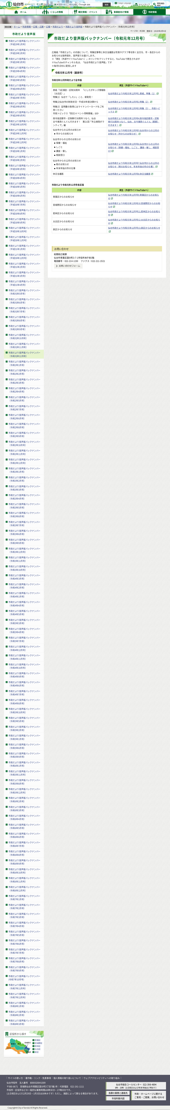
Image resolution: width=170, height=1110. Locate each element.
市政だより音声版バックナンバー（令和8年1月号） (24, 1004)
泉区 (37, 1052)
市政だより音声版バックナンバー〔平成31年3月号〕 (24, 274)
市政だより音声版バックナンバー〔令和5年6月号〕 (24, 746)
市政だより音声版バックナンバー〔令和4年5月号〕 (24, 612)
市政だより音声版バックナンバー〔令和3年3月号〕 (24, 488)
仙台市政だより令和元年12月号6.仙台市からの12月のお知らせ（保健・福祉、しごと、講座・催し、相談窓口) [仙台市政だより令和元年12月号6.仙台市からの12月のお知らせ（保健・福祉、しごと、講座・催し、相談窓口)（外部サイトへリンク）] (133, 147)
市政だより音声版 (73, 26)
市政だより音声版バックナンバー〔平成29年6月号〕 (24, 87)
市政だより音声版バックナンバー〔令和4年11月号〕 (24, 657)
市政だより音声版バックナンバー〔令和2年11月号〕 (24, 452)
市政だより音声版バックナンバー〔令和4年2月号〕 (24, 586)
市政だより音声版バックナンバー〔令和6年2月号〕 (24, 799)
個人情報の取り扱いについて (67, 1078)
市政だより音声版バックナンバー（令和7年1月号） (24, 897)
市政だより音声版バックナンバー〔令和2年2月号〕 (24, 372)
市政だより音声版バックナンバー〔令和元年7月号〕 (24, 310)
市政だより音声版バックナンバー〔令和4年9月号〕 (24, 675)
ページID (106, 11)
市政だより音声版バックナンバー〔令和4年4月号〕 (24, 603)
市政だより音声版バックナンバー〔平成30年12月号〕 (24, 256)
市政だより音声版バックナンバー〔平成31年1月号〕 (24, 247)
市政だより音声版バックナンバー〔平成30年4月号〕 (24, 176)
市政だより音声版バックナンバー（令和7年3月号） (24, 915)
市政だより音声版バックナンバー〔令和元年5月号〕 (24, 292)
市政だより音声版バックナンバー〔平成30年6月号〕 (24, 194)
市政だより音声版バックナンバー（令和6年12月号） (24, 888)
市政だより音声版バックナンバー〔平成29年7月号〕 (24, 96)
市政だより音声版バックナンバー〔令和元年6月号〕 (24, 301)
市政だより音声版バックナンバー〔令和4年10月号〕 (24, 666)
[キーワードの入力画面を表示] (89, 11)
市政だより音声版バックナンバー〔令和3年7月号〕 (24, 523)
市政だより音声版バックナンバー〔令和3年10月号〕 (24, 568)
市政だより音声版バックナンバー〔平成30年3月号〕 (24, 167)
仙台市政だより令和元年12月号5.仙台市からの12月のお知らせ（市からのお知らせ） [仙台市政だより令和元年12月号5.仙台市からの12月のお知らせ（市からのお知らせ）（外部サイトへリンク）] (133, 132)
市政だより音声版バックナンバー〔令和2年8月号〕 (24, 425)
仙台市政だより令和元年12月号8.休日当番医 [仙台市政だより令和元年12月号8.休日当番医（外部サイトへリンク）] (129, 173)
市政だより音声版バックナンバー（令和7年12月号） (24, 995)
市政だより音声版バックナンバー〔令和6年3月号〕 (24, 808)
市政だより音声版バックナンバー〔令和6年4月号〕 (24, 817)
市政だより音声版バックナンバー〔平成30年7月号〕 (24, 203)
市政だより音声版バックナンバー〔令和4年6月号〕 (24, 684)
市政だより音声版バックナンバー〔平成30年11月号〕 (24, 238)
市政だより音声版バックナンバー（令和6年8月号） (24, 853)
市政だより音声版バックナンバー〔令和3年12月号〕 (24, 550)
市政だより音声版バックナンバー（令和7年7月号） (24, 951)
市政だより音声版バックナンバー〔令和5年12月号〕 (24, 790)
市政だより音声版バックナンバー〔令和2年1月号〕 (24, 363)
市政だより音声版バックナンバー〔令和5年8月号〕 (24, 781)
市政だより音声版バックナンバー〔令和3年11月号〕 (24, 559)
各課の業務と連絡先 (118, 1092)
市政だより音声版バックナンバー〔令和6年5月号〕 (24, 826)
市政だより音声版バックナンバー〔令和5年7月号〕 (24, 639)
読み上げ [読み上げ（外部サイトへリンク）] (109, 3)
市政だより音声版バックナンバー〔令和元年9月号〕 (24, 327)
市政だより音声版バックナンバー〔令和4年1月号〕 (24, 595)
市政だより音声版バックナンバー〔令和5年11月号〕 (24, 773)
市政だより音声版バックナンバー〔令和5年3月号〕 (24, 621)
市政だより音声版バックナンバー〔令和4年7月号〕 (24, 692)
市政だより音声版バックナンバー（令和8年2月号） (24, 1013)
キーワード (94, 11)
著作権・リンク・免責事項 (38, 1078)
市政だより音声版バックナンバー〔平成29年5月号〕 (24, 78)
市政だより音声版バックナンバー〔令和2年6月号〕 (24, 416)
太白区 (38, 1049)
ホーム (17, 26)
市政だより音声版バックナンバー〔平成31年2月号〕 (24, 265)
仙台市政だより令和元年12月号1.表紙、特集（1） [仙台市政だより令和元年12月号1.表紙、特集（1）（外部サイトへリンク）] (132, 93)
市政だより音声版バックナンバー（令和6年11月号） (24, 880)
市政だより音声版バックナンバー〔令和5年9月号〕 (24, 755)
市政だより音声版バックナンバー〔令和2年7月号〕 (24, 407)
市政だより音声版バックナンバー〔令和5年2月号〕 (24, 728)
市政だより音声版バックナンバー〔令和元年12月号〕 (24, 354)
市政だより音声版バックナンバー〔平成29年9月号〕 (24, 114)
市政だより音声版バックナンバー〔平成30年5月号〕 (24, 185)
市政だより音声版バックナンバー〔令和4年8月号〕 (24, 701)
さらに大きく (138, 7)
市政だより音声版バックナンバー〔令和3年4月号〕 (24, 496)
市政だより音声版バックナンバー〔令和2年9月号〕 (24, 434)
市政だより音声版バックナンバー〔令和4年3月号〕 (24, 577)
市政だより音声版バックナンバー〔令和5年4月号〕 (24, 630)
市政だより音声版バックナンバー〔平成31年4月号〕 (24, 283)
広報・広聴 (38, 26)
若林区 (38, 1046)
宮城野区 (38, 1043)
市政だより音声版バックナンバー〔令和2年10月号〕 (24, 443)
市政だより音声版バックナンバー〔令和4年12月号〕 (24, 648)
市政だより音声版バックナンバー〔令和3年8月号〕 (24, 514)
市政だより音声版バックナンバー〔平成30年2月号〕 (24, 158)
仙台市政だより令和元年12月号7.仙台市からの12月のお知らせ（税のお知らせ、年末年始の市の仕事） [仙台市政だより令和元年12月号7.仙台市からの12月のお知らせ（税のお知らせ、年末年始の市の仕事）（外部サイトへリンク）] (133, 164)
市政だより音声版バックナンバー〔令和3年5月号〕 (24, 505)
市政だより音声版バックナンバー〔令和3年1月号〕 (24, 470)
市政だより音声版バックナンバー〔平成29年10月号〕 (24, 122)
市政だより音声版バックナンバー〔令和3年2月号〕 (24, 479)
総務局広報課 (60, 254)
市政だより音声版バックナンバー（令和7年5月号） (24, 933)
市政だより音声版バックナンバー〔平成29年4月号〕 (24, 69)
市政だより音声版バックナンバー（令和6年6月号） (24, 835)
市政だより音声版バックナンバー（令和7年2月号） (24, 906)
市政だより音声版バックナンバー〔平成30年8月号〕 (24, 211)
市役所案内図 (118, 1098)
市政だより (57, 26)
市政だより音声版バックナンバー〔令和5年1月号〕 (24, 737)
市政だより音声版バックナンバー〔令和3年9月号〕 (24, 541)
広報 (48, 26)
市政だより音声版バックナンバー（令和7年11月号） (24, 986)
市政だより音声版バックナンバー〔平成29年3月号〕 (24, 60)
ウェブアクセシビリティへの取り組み (102, 1078)
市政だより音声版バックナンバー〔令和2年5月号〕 (24, 399)
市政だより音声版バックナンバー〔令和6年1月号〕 (24, 764)
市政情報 (26, 26)
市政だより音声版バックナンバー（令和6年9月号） (24, 862)
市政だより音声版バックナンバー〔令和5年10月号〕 (24, 710)
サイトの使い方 (15, 1078)
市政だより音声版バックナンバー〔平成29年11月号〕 (24, 131)
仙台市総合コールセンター (129, 1084)
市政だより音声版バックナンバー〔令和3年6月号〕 (24, 532)
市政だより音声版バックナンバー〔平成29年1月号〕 (24, 42)
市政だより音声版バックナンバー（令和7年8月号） (24, 960)
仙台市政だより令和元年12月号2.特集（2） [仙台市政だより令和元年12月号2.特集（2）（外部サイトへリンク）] (129, 101)
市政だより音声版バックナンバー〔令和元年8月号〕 (24, 318)
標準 (132, 3)
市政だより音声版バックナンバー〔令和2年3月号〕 (24, 381)
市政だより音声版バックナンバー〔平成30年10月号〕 (24, 229)
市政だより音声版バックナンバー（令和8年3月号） (24, 1022)
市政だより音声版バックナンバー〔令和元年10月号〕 (24, 336)
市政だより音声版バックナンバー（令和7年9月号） (24, 969)
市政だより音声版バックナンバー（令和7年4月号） (24, 924)
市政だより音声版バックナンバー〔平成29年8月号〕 (24, 105)
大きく (128, 7)
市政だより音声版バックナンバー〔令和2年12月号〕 (24, 461)
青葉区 (38, 1040)
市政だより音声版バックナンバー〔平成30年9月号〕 (24, 220)
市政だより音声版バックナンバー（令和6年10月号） (24, 871)
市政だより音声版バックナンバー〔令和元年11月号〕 (24, 345)
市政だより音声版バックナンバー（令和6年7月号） (24, 844)
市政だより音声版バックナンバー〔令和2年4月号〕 (24, 390)
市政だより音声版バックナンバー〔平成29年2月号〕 (24, 51)
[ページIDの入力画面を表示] (102, 11)
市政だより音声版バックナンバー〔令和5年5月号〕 (24, 719)
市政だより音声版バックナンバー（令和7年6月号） (24, 942)
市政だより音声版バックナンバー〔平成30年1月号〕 (24, 149)
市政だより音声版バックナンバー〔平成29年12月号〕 (24, 140)
